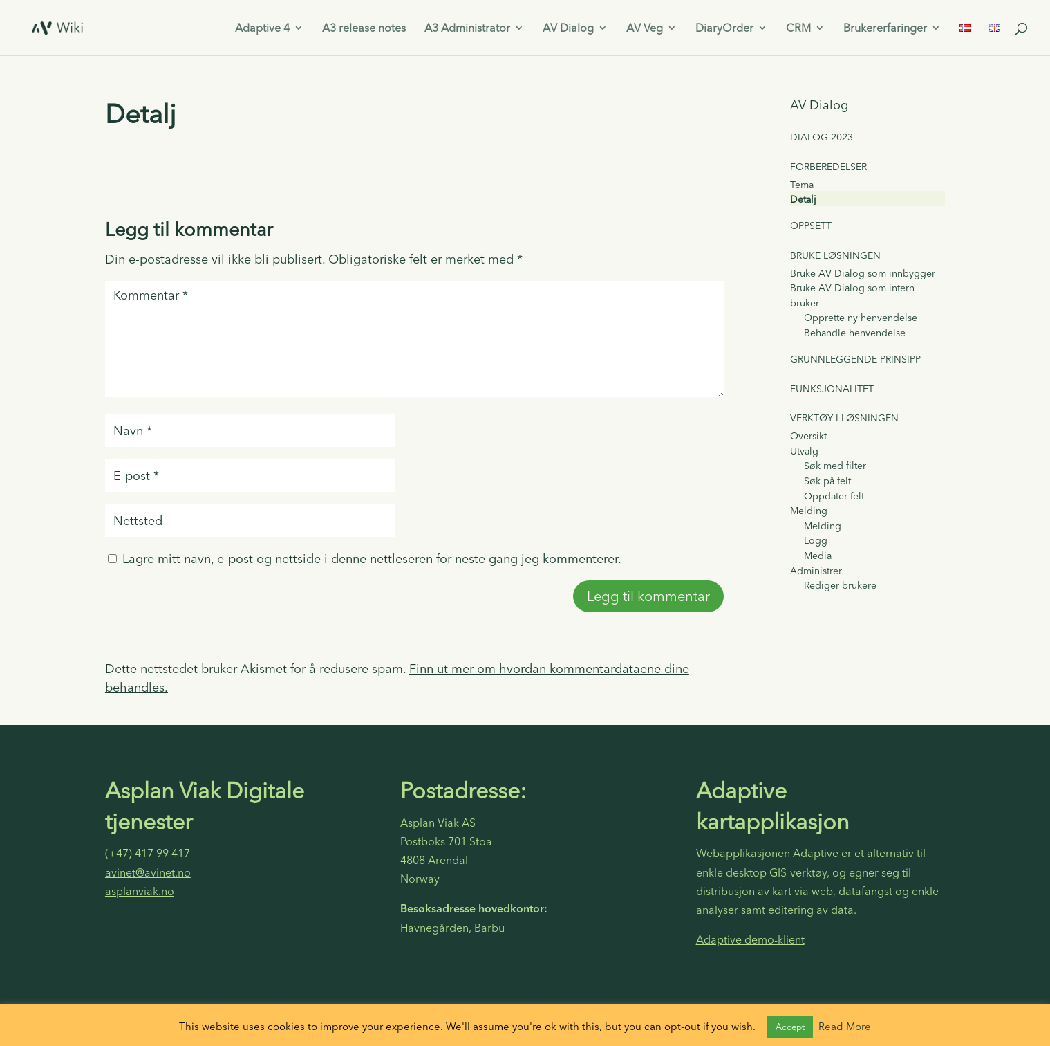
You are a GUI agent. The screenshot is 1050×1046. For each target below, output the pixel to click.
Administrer (816, 571)
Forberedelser (828, 166)
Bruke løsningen (835, 255)
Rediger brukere (840, 585)
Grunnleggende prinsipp (855, 359)
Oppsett (811, 225)
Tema (802, 184)
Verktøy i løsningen (844, 418)
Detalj (803, 199)
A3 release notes (364, 29)
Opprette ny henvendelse (860, 317)
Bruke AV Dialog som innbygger (862, 273)
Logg (815, 540)
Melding (808, 510)
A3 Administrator (467, 29)
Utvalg (804, 451)
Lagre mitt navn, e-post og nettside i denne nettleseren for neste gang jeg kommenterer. (371, 559)
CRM (798, 29)
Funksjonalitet (832, 389)
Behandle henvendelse (855, 333)
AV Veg (644, 29)
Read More (844, 1026)
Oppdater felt (834, 496)
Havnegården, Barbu (452, 928)
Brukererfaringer (885, 29)
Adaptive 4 (262, 29)
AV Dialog (568, 29)
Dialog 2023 (821, 137)
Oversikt (808, 436)
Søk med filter (835, 465)
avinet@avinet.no (148, 872)
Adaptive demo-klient (750, 939)
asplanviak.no (139, 891)
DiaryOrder (724, 29)
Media (818, 555)
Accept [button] (790, 1026)
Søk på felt (827, 481)
